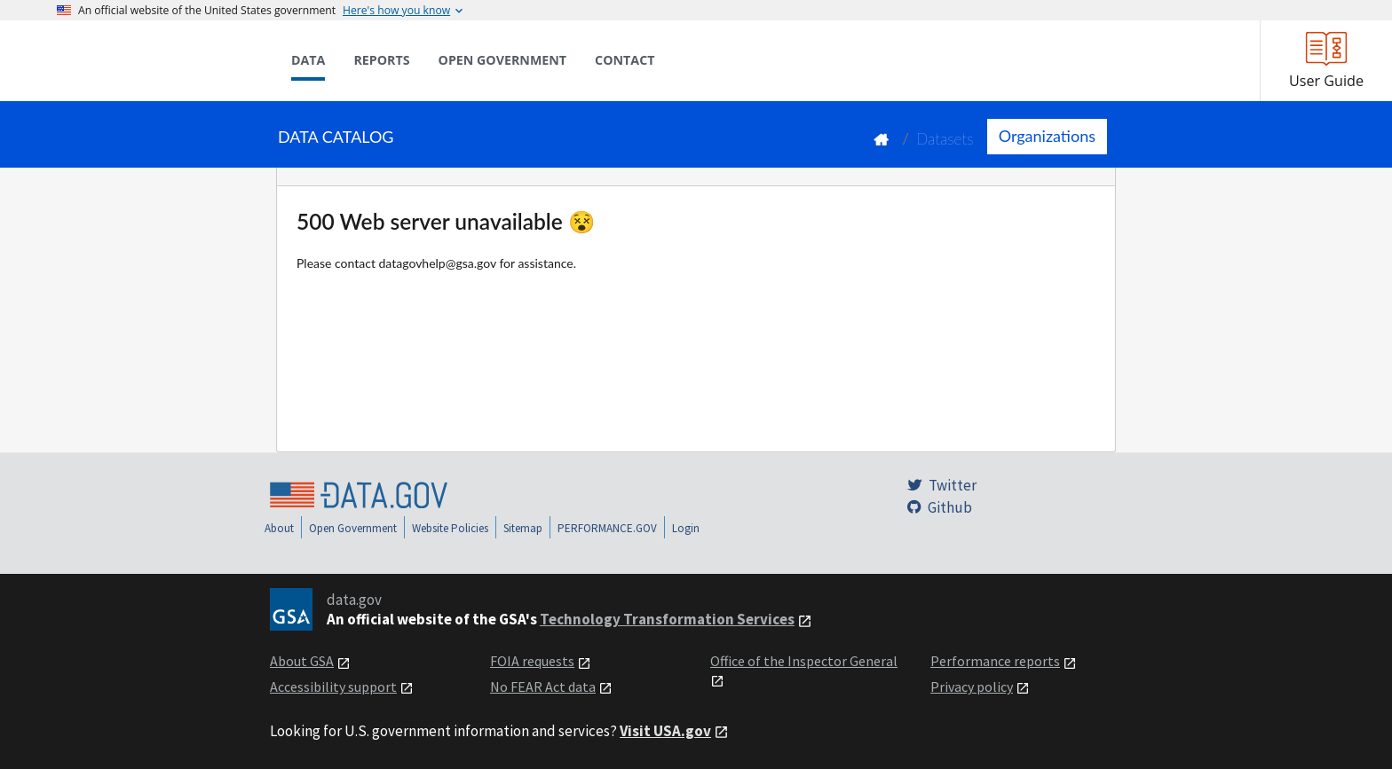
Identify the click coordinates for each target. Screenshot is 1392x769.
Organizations (1047, 135)
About (279, 528)
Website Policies (450, 528)
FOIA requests (532, 661)
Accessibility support (333, 686)
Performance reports (995, 661)
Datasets (945, 138)
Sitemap (522, 528)
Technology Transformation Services (667, 619)
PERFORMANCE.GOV (607, 528)
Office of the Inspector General (804, 661)
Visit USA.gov (665, 731)
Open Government (353, 528)
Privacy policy (971, 686)
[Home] (145, 60)
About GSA (302, 661)
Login (686, 528)
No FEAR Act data (543, 686)
